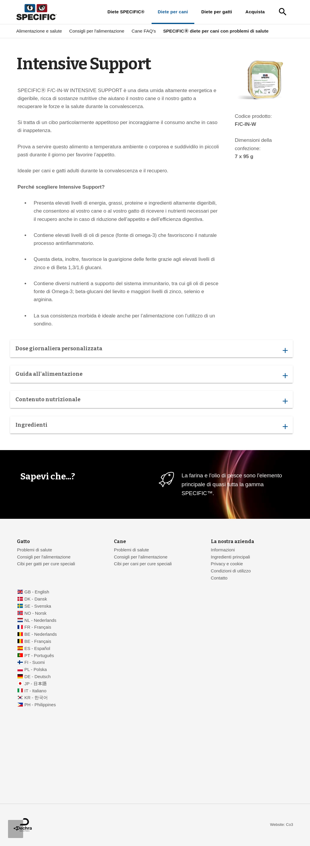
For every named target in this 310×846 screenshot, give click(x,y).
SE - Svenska (37, 606)
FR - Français (37, 627)
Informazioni (223, 550)
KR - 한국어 (36, 697)
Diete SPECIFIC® (125, 11)
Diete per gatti (216, 11)
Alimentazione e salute (39, 30)
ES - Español (37, 648)
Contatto (219, 578)
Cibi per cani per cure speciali (143, 563)
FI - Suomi (34, 662)
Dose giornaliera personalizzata (151, 350)
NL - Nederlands (40, 620)
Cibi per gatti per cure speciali (46, 563)
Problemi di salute (34, 550)
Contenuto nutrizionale (151, 401)
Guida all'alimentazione (151, 376)
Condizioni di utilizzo (231, 571)
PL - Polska (35, 669)
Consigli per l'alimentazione (96, 30)
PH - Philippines (40, 704)
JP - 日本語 (35, 683)
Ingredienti (151, 426)
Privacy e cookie (227, 563)
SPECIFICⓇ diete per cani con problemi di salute (215, 30)
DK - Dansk (35, 599)
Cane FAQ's (143, 30)
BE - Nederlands (40, 634)
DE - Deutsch (37, 676)
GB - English (36, 592)
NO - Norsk (35, 613)
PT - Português (39, 655)
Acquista (255, 11)
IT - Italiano (35, 690)
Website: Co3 (281, 824)
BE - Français (37, 641)
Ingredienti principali (230, 557)
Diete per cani (173, 11)
